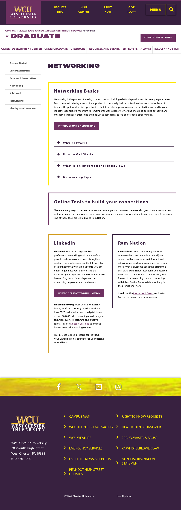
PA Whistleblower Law (140, 448)
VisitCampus (84, 9)
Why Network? (76, 143)
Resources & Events (143, 293)
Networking (16, 85)
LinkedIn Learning (79, 323)
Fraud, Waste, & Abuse (139, 437)
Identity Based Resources (23, 108)
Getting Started (18, 63)
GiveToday (131, 9)
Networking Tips (77, 177)
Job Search (15, 93)
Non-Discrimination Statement (138, 461)
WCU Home (10, 31)
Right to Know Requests (142, 416)
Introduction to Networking (76, 125)
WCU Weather (80, 437)
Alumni (146, 48)
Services (21, 31)
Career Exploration (20, 70)
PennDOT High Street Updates (86, 471)
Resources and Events (104, 48)
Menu (156, 10)
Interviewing (17, 100)
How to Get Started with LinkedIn (79, 293)
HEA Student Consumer (141, 427)
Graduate (76, 31)
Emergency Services (86, 448)
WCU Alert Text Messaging (91, 427)
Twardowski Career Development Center (48, 31)
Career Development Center (21, 48)
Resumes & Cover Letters (23, 78)
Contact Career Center (158, 37)
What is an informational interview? (94, 165)
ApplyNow (108, 9)
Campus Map (79, 416)
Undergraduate (56, 48)
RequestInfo (60, 9)
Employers (130, 48)
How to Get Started (79, 154)
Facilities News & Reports (90, 459)
